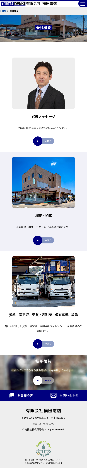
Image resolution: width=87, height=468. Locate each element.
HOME (3, 11)
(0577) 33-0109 (46, 423)
